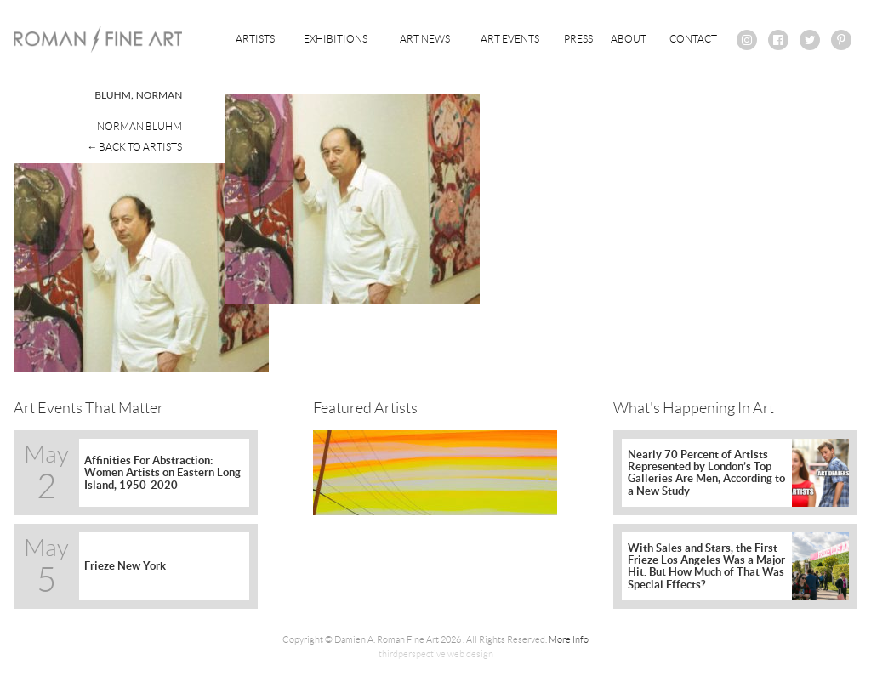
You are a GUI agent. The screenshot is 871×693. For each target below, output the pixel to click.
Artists (255, 38)
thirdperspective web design (436, 654)
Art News (425, 38)
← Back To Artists (134, 146)
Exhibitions (335, 38)
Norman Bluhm (139, 126)
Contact (693, 38)
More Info (569, 639)
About (628, 38)
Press (578, 38)
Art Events (510, 38)
